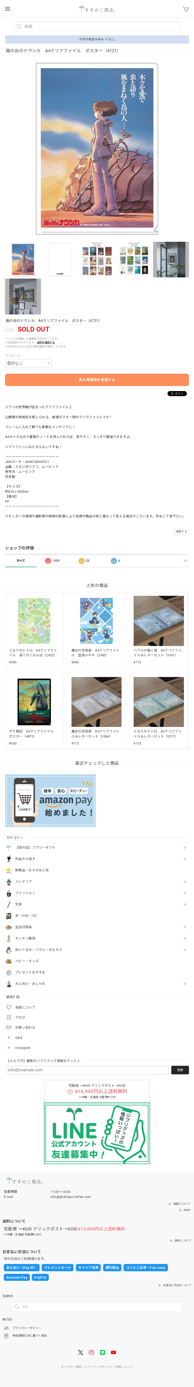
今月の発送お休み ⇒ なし (97, 39)
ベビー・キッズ (27, 961)
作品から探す (25, 859)
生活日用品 (23, 927)
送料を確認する (46, 342)
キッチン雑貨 (25, 938)
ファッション (25, 893)
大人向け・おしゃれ (30, 984)
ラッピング (13, 356)
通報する (181, 531)
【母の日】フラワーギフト (35, 847)
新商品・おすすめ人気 (32, 870)
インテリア (23, 881)
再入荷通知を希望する (97, 380)
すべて (21, 561)
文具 (18, 904)
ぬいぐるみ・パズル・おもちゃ (38, 950)
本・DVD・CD (26, 916)
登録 (180, 1070)
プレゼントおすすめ (30, 972)
